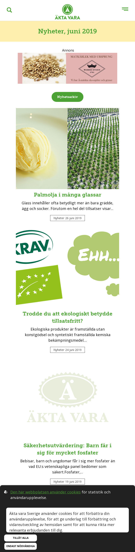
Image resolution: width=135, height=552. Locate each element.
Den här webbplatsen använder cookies (45, 492)
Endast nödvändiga (20, 546)
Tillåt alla (20, 538)
